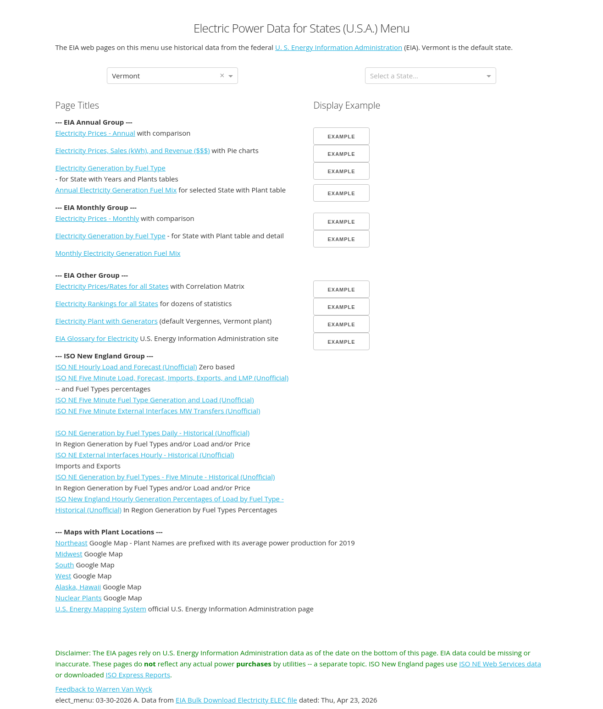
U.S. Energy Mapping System (100, 608)
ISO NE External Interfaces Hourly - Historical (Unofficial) (144, 454)
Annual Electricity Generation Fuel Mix (116, 189)
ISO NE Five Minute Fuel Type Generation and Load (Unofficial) (154, 399)
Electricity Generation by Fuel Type (110, 167)
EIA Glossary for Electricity (96, 338)
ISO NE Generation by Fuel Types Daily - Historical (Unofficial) (152, 432)
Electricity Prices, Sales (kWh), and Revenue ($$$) (132, 150)
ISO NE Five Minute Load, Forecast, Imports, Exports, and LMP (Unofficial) (172, 377)
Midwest (69, 553)
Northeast (71, 542)
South (64, 564)
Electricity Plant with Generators (106, 320)
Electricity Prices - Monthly (97, 218)
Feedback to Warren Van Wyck (103, 688)
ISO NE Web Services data (500, 663)
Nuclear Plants (78, 597)
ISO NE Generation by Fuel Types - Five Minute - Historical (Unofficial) (165, 476)
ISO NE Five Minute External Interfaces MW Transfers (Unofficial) (157, 410)
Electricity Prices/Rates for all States (112, 286)
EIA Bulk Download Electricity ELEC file (236, 699)
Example (341, 136)
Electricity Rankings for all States (106, 303)
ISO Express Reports (137, 674)
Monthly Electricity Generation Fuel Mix (118, 253)
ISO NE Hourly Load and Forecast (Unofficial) (126, 366)
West (63, 575)
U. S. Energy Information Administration (338, 47)
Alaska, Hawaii (78, 586)
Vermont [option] (126, 75)
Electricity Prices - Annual (95, 132)
